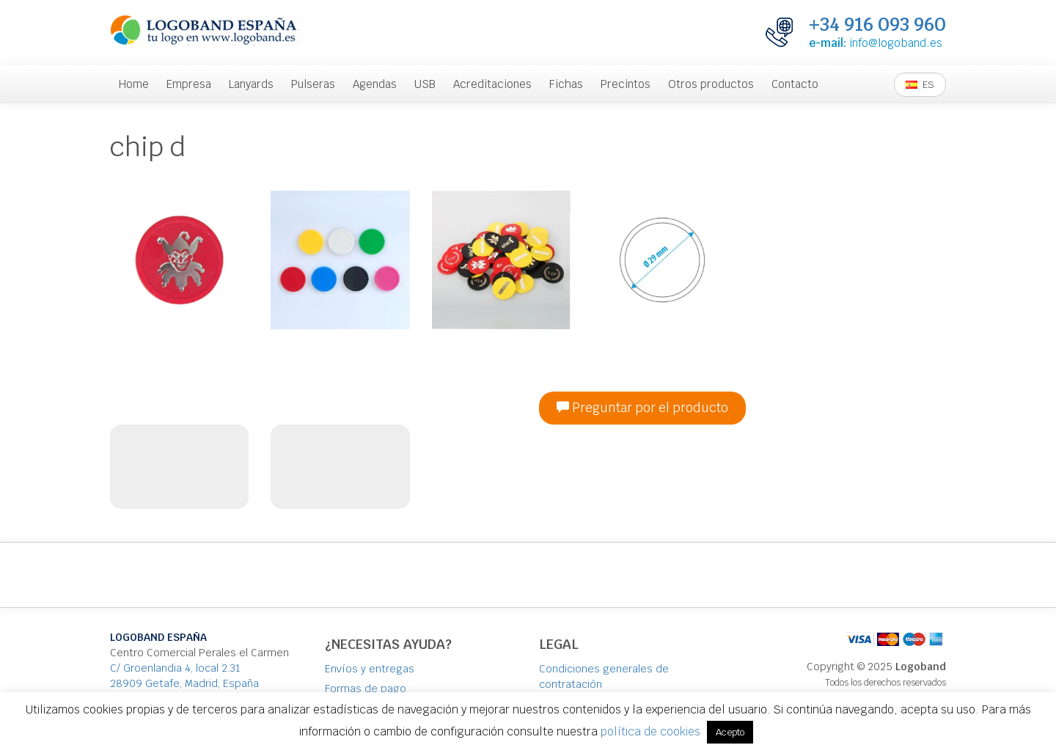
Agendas (375, 84)
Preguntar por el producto (642, 408)
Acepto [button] (730, 732)
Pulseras (313, 84)
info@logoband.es (895, 43)
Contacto (794, 84)
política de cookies (650, 731)
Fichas (566, 84)
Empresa (188, 84)
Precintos (625, 84)
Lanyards (251, 84)
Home (134, 84)
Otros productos (711, 84)
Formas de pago (365, 688)
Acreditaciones (492, 84)
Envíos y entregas (369, 668)
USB (425, 84)
